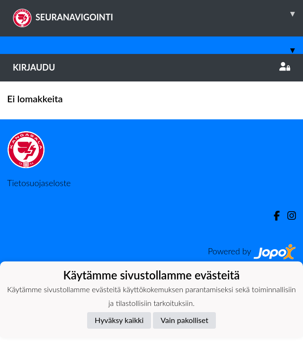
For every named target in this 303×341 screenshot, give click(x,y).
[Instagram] (288, 216)
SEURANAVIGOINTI (158, 13)
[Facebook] (273, 216)
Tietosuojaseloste (39, 183)
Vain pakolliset (184, 319)
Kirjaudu (151, 67)
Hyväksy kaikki (119, 319)
